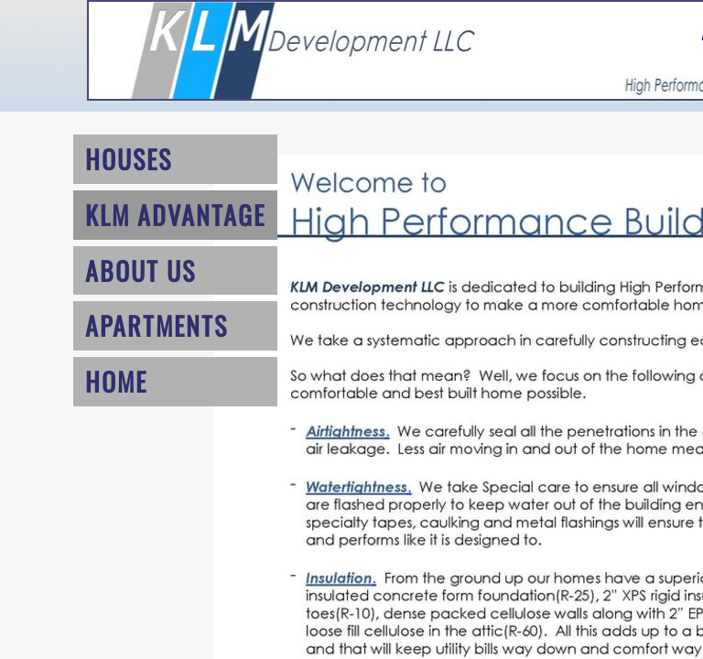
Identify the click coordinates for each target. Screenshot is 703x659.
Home (116, 381)
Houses (128, 159)
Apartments (156, 325)
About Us (140, 270)
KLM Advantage (175, 214)
